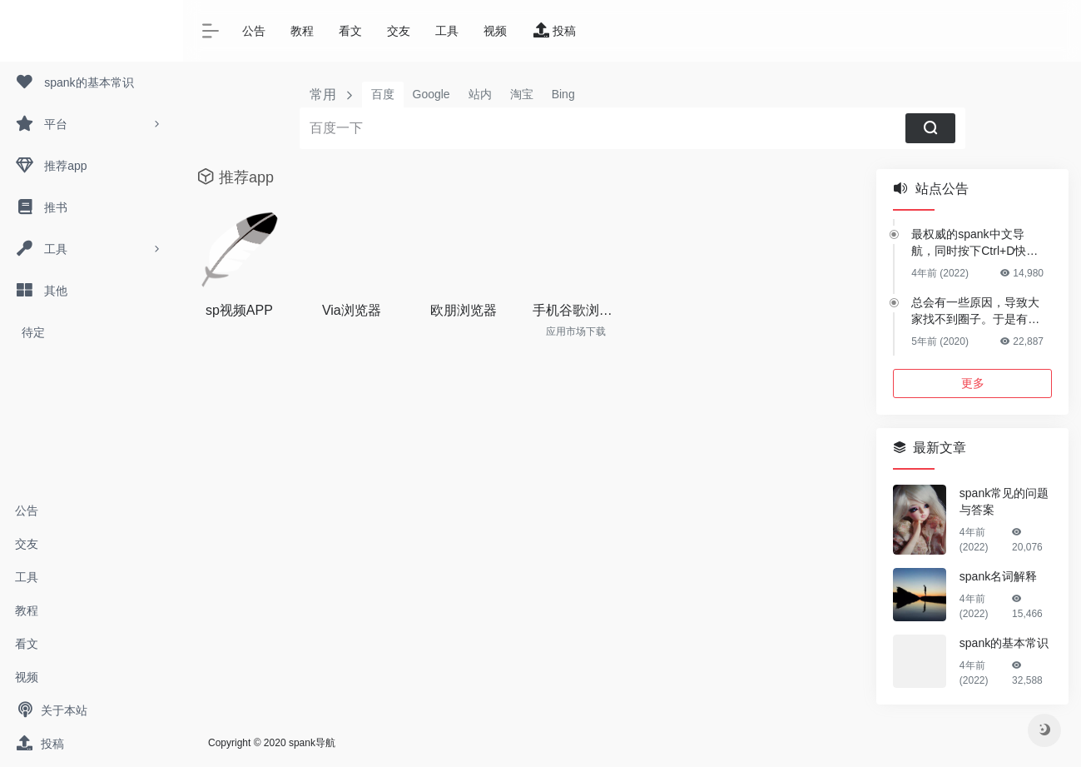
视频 (26, 677)
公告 (26, 510)
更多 (972, 383)
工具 (26, 577)
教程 (26, 610)
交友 (26, 543)
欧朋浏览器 (463, 310)
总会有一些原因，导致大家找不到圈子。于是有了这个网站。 (975, 311)
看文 (26, 643)
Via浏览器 (351, 310)
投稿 (39, 743)
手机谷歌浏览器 (576, 310)
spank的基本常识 (1004, 643)
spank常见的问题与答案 (1004, 501)
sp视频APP (239, 310)
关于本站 (51, 710)
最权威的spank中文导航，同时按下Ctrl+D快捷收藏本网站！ (974, 243)
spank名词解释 (998, 576)
